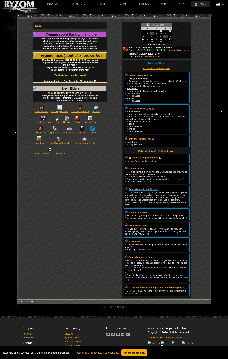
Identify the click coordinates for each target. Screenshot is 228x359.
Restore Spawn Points (84, 143)
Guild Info (39, 143)
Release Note (90, 122)
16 (165, 36)
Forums (96, 111)
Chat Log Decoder (59, 111)
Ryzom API (55, 132)
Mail (57, 122)
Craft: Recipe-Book (80, 111)
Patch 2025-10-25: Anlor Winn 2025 (156, 150)
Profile (77, 122)
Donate (92, 132)
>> (170, 25)
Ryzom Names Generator (59, 143)
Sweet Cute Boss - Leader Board (50, 153)
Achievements (41, 111)
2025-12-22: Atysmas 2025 (156, 68)
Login (38, 25)
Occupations (40, 132)
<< (143, 25)
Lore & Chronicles (43, 122)
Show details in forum (178, 50)
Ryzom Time (69, 132)
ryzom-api (119, 307)
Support (82, 132)
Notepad (67, 122)
